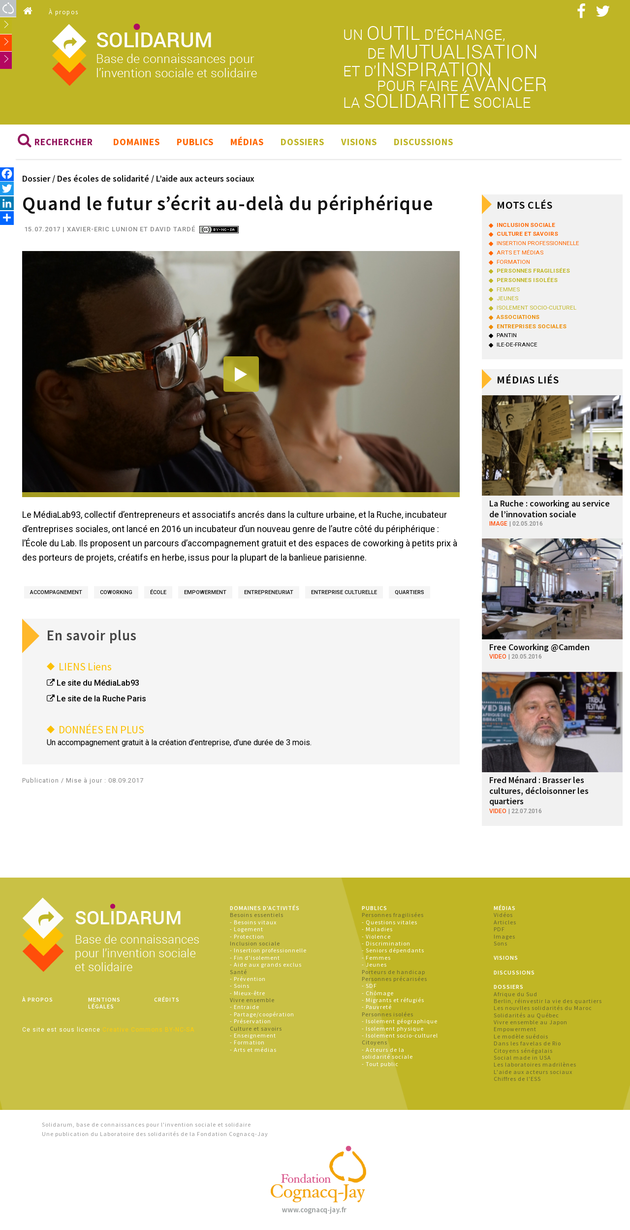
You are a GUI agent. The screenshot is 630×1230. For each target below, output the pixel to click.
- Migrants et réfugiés (393, 1000)
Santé (238, 972)
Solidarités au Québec (526, 1015)
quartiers (409, 593)
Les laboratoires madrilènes (535, 1065)
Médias (247, 142)
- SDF (369, 985)
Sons (500, 943)
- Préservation (250, 1021)
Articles (505, 922)
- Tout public (380, 1064)
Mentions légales (104, 1003)
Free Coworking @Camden (539, 647)
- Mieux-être (247, 993)
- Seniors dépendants (393, 950)
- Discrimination (386, 943)
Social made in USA (522, 1057)
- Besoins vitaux (253, 922)
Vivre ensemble (252, 1000)
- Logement (246, 929)
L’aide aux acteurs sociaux (205, 178)
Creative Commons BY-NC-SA (148, 1029)
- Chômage (378, 993)
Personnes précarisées (394, 978)
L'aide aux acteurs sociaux (533, 1071)
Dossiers (302, 142)
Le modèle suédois (521, 1036)
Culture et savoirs (256, 1028)
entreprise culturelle (344, 593)
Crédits (167, 999)
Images (504, 936)
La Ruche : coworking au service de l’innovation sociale (549, 509)
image (498, 523)
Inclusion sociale (255, 943)
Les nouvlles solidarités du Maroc (543, 1007)
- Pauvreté (377, 1007)
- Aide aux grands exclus (266, 964)
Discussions (423, 142)
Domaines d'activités (265, 908)
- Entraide (244, 1007)
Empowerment (515, 1029)
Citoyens (374, 1042)
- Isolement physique (393, 1028)
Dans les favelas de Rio (527, 1043)
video (497, 657)
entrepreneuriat (268, 593)
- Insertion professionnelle (268, 950)
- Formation (247, 1042)
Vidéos (503, 915)
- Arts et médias (253, 1049)
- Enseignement (253, 1035)
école (158, 593)
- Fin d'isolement (255, 957)
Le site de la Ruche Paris (101, 698)
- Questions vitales (389, 922)
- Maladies (377, 929)
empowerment (205, 593)
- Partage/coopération (262, 1014)
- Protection (247, 936)
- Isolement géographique (400, 1021)
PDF (499, 929)
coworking (116, 593)
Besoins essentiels (257, 915)
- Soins (240, 985)
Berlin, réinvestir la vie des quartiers (548, 1001)
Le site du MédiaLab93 (98, 683)
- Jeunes (374, 964)
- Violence (376, 936)
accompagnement (56, 593)
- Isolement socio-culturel (400, 1035)
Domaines (136, 142)
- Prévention (248, 978)
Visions (359, 142)
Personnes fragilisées (393, 915)
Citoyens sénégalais (523, 1050)
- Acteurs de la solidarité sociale (387, 1053)
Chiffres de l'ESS (517, 1078)
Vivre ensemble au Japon (530, 1022)
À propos (64, 12)
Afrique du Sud (515, 994)
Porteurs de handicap (393, 972)
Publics (195, 142)
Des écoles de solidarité (103, 178)
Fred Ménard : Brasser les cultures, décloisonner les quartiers (539, 790)
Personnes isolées (387, 1014)
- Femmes (376, 957)
